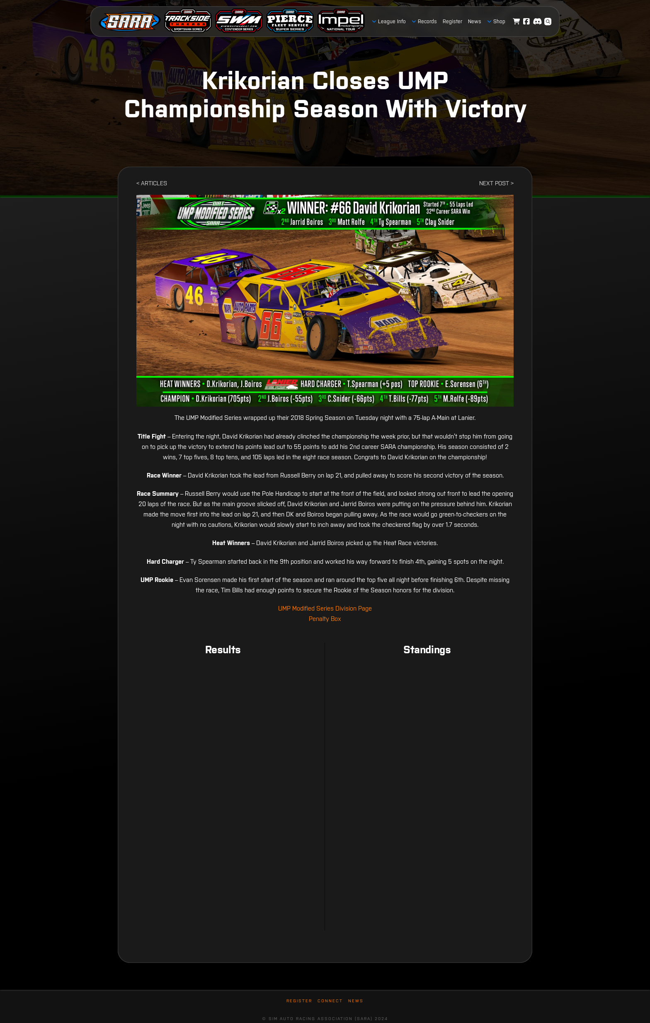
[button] (548, 21)
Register (299, 1001)
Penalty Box (325, 618)
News (356, 1001)
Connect (330, 1001)
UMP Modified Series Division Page (325, 608)
